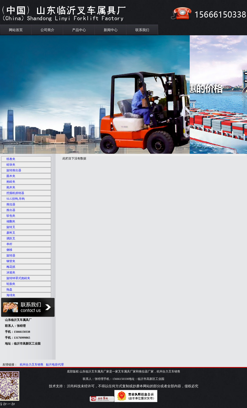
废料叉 (10, 232)
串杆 (9, 244)
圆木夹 (10, 176)
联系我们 (142, 30)
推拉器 (10, 204)
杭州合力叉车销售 (31, 364)
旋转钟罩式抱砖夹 (18, 278)
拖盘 (9, 289)
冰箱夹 (10, 272)
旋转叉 (10, 227)
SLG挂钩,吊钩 (15, 198)
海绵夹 (10, 295)
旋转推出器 (13, 170)
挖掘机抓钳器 (15, 193)
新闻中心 (111, 30)
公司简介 (47, 30)
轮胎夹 (10, 284)
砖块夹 (10, 164)
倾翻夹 (10, 221)
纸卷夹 (10, 159)
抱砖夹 (10, 181)
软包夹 (10, 215)
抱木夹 (10, 187)
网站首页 (16, 30)
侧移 (9, 250)
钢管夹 (10, 261)
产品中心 (79, 30)
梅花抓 (10, 267)
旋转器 (10, 255)
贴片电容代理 (55, 364)
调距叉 (10, 238)
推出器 (10, 210)
